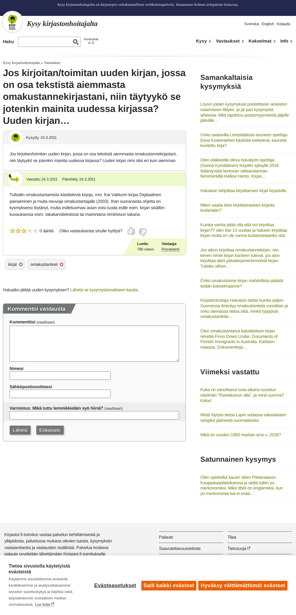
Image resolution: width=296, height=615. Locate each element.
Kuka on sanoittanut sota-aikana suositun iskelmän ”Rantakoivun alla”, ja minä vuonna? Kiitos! (242, 395)
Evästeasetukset (114, 585)
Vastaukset (228, 40)
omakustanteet (44, 264)
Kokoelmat (260, 40)
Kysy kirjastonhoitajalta (21, 62)
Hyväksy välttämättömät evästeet (243, 585)
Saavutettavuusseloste (180, 548)
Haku (8, 41)
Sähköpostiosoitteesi (31, 386)
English (268, 24)
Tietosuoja (236, 548)
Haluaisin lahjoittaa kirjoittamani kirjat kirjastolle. (243, 190)
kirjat (12, 264)
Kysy (201, 40)
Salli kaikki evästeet (168, 585)
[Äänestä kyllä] (131, 231)
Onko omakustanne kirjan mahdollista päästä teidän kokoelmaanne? (241, 283)
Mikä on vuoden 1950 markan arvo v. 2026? (240, 434)
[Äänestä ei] (142, 232)
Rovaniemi (171, 249)
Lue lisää (42, 604)
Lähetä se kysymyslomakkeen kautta (104, 289)
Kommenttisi (22, 321)
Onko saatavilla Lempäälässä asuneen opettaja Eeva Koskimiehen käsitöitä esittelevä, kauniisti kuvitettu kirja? (243, 140)
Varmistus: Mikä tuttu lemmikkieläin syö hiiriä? (56, 408)
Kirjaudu (283, 24)
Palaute (166, 537)
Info (284, 40)
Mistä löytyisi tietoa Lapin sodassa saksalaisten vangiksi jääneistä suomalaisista (243, 417)
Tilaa (231, 537)
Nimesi (16, 368)
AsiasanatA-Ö (91, 41)
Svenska (251, 24)
